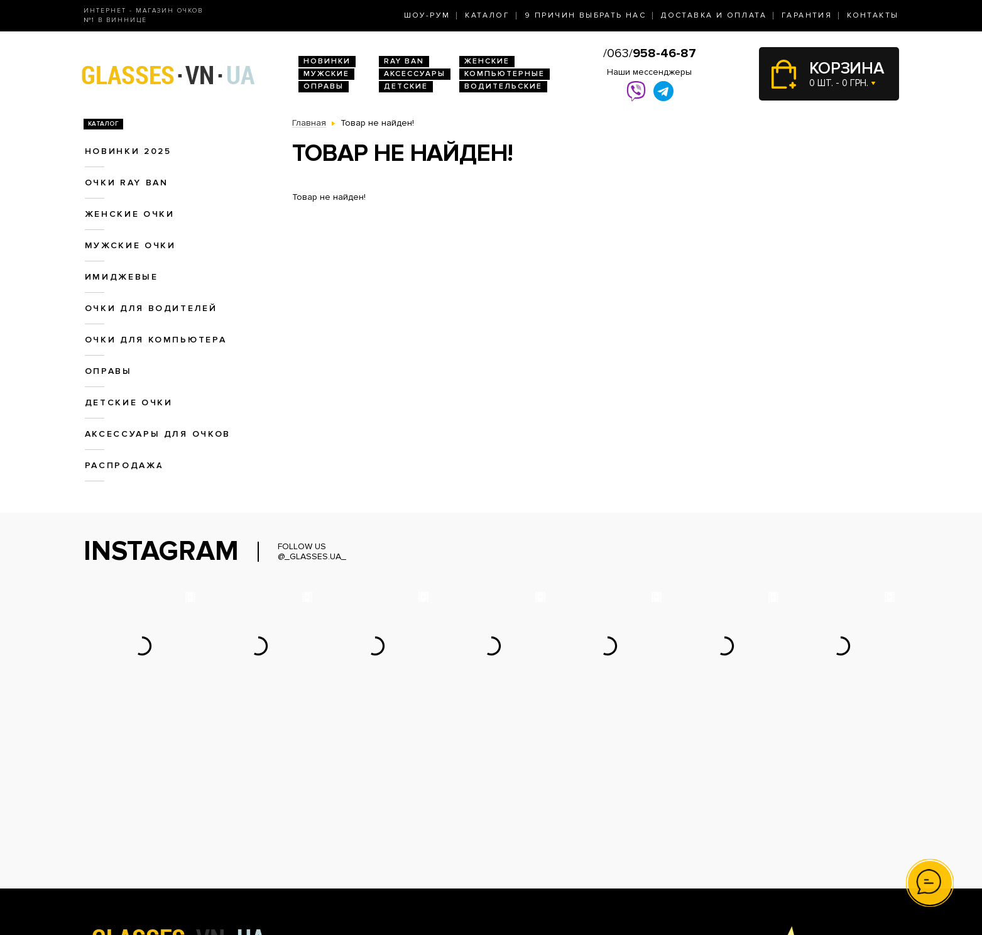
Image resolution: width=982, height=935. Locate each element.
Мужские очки (130, 245)
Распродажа (124, 465)
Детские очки (129, 402)
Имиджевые (121, 276)
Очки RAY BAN (126, 182)
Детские (406, 86)
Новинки (327, 61)
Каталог (487, 15)
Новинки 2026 (322, 811)
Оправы (323, 86)
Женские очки (130, 214)
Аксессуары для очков (158, 434)
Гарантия (807, 15)
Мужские (326, 74)
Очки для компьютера (156, 339)
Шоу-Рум (427, 15)
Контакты (872, 15)
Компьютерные (504, 74)
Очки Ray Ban (320, 824)
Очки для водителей (151, 308)
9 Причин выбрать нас (585, 15)
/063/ (649, 53)
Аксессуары (414, 74)
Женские (487, 61)
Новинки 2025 (128, 151)
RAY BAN (404, 61)
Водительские (503, 86)
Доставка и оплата (714, 15)
